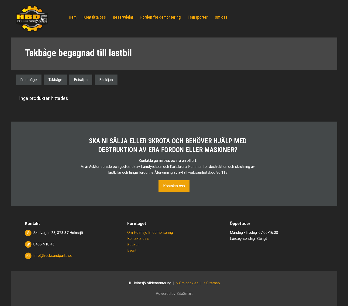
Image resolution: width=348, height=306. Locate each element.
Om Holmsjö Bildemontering (150, 232)
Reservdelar (123, 17)
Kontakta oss (94, 17)
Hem (72, 17)
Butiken (133, 244)
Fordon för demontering (160, 17)
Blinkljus (106, 80)
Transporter (198, 17)
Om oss (221, 17)
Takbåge (55, 80)
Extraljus (81, 80)
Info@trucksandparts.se (52, 255)
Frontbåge (28, 80)
